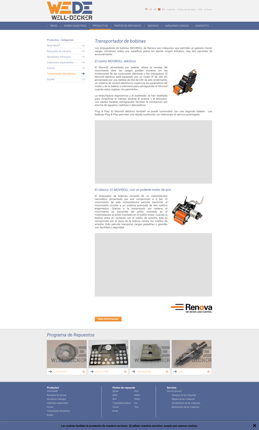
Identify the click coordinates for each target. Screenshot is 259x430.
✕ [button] (254, 426)
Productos (100, 25)
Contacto (202, 25)
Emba (115, 411)
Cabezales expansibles (60, 62)
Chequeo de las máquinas (184, 395)
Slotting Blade (144, 371)
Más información (108, 319)
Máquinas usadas (177, 25)
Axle (180, 371)
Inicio (53, 25)
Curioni (115, 407)
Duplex (51, 79)
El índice (208, 9)
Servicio (153, 25)
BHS (114, 399)
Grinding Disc (60, 371)
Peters (137, 399)
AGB (200, 9)
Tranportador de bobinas (61, 73)
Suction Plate (102, 371)
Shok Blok (53, 45)
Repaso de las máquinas (183, 399)
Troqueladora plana (121, 403)
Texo (136, 407)
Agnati (115, 391)
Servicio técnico (174, 391)
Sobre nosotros (75, 25)
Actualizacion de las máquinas (186, 403)
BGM (114, 395)
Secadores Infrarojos (59, 56)
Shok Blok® (52, 391)
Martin (137, 395)
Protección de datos (186, 9)
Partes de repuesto (127, 25)
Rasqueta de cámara (59, 51)
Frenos (51, 68)
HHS (136, 391)
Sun (136, 403)
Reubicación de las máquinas (185, 407)
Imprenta (171, 9)
